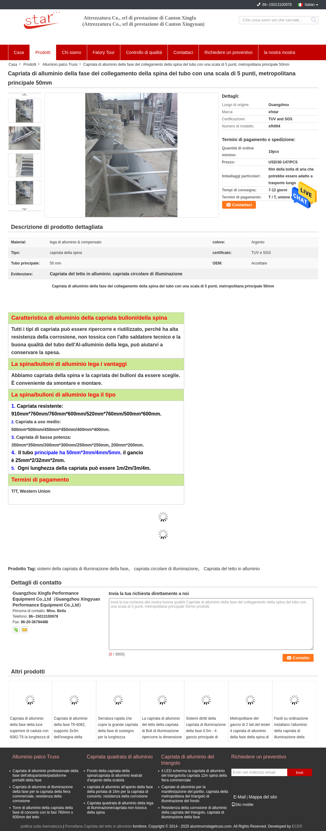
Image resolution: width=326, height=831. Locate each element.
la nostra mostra (279, 52)
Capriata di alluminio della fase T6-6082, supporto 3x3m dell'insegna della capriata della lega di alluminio (71, 734)
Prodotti (42, 52)
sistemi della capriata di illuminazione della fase (82, 568)
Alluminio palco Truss (60, 64)
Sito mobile (242, 804)
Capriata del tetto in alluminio (232, 568)
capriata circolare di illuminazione (166, 568)
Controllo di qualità (144, 52)
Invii (299, 772)
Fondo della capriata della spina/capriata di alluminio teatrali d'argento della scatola (114, 775)
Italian (310, 4)
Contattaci (183, 52)
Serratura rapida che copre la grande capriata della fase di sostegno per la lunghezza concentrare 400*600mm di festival (118, 734)
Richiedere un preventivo (228, 52)
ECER (297, 826)
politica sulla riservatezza (41, 826)
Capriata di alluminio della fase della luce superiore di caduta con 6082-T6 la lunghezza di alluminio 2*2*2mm (30, 730)
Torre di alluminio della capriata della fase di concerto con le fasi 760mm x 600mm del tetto (43, 812)
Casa (19, 52)
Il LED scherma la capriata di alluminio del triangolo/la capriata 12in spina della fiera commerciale (194, 775)
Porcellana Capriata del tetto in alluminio (98, 826)
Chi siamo (71, 52)
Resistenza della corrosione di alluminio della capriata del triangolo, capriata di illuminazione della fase (194, 812)
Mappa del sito (263, 796)
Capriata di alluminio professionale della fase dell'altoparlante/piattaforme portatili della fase (45, 775)
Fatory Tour (104, 52)
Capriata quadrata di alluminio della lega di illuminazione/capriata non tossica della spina (120, 808)
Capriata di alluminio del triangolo (187, 760)
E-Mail (240, 796)
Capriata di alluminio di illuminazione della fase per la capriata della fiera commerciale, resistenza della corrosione (43, 794)
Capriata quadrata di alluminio (120, 756)
